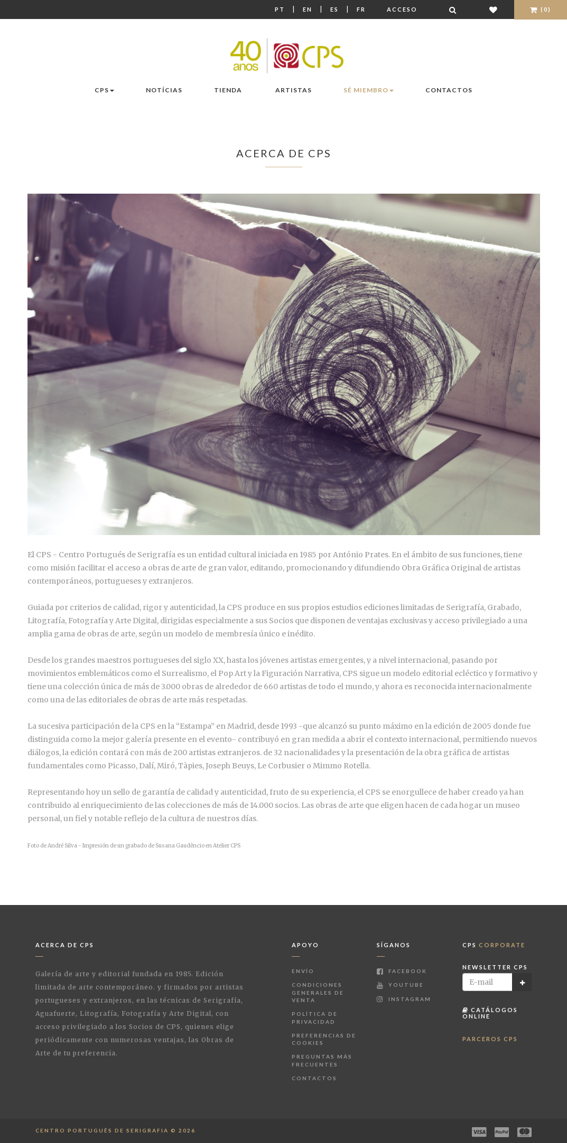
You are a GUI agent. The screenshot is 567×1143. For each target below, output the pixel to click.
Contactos (448, 90)
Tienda (228, 90)
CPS (104, 90)
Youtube (400, 985)
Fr (361, 9)
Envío (303, 971)
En (307, 9)
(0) (540, 9)
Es (334, 9)
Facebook (402, 971)
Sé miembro (368, 90)
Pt (280, 9)
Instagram (404, 999)
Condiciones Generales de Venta (318, 992)
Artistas (293, 90)
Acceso (402, 9)
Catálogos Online (490, 1013)
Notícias (164, 90)
